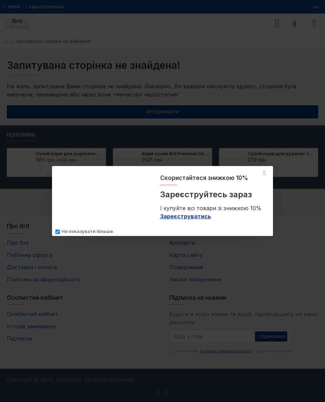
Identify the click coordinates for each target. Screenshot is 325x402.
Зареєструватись (185, 216)
